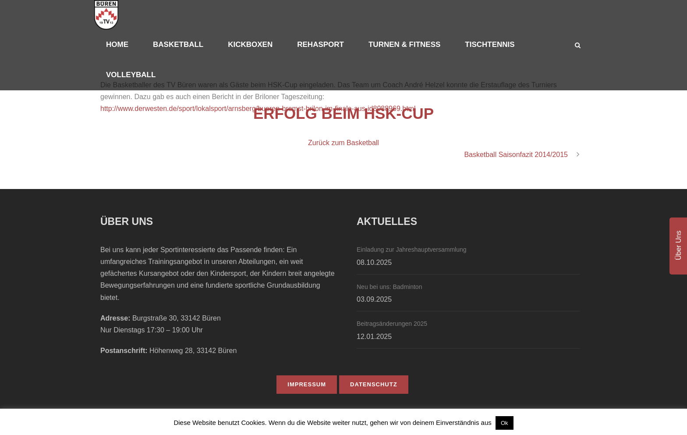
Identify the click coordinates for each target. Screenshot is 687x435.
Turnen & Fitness (404, 44)
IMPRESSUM (306, 384)
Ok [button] (504, 423)
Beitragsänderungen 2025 (392, 323)
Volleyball (131, 75)
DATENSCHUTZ (373, 384)
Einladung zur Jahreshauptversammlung (412, 249)
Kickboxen (250, 44)
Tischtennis (489, 44)
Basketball (178, 44)
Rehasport (320, 44)
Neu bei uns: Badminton (389, 286)
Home (117, 44)
